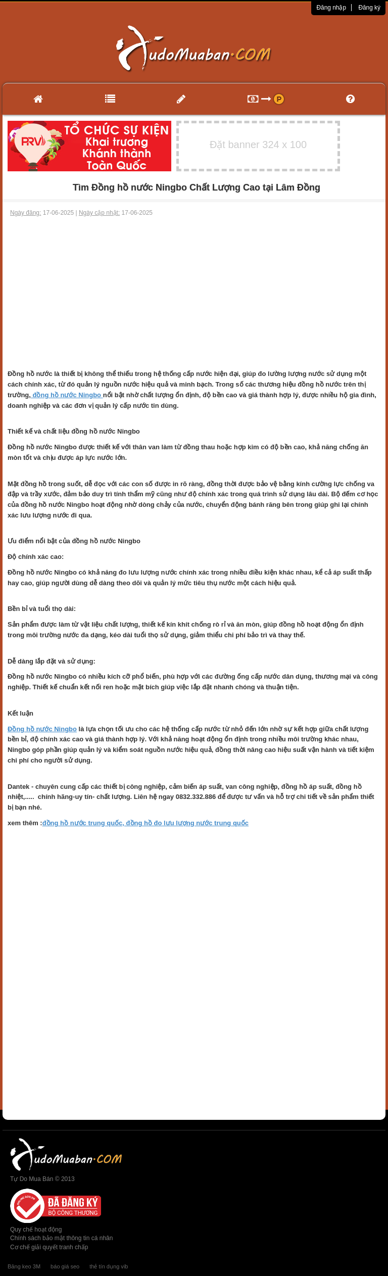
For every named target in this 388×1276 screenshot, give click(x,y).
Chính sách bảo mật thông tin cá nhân (61, 1238)
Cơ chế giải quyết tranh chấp (49, 1247)
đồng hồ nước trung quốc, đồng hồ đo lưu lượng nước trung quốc (145, 823)
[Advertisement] (194, 293)
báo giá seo (65, 1266)
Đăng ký (369, 7)
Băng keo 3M (24, 1266)
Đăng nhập (331, 7)
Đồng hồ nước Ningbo (42, 729)
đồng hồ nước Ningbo (67, 395)
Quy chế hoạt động (36, 1229)
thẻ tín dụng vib (108, 1266)
